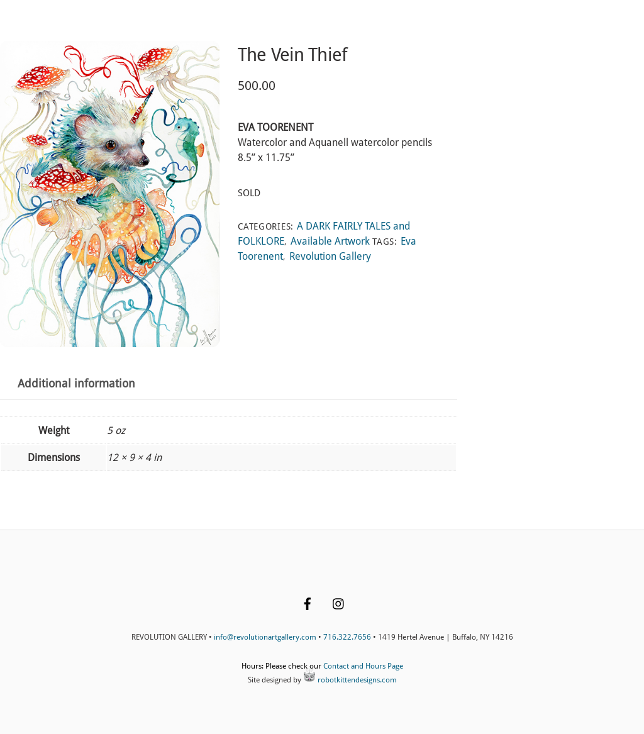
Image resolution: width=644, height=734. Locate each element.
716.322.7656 (347, 637)
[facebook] (307, 603)
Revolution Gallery (330, 256)
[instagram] (339, 603)
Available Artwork (330, 241)
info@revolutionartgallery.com (265, 637)
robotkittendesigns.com (350, 680)
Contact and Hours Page (363, 666)
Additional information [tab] (76, 383)
